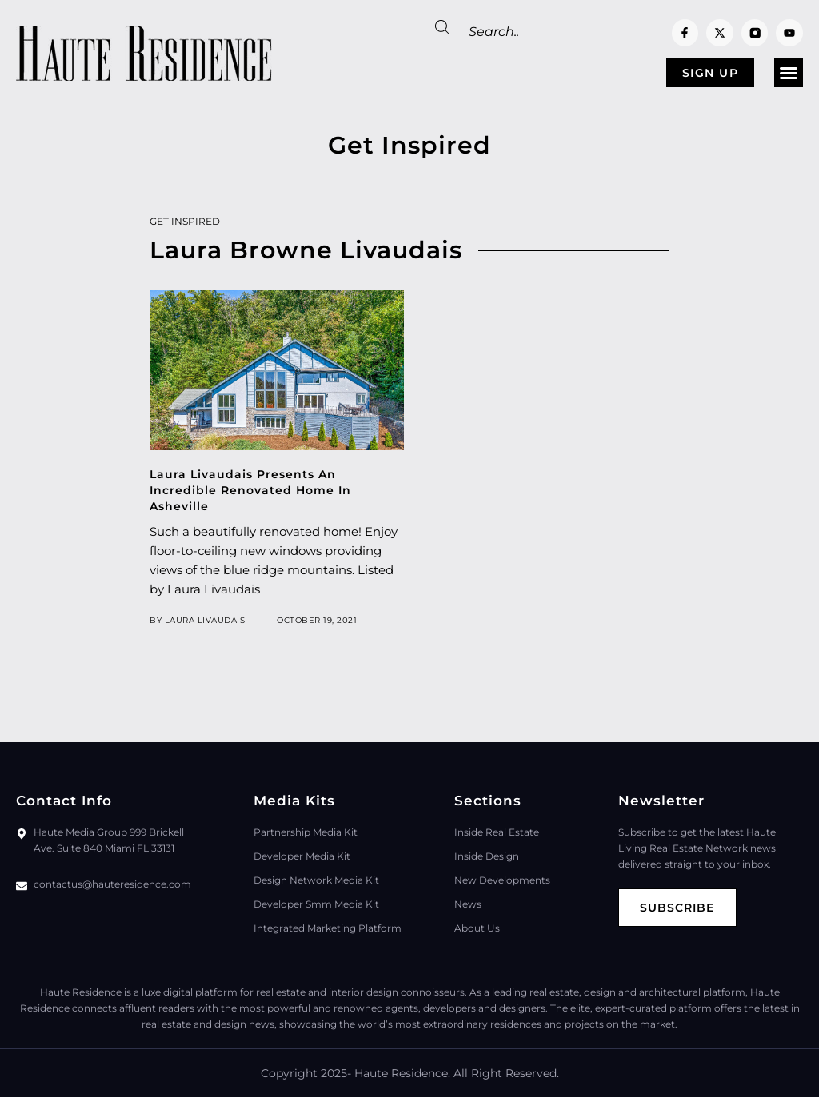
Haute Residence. (402, 1074)
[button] (788, 73)
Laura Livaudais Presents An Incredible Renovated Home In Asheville (250, 491)
